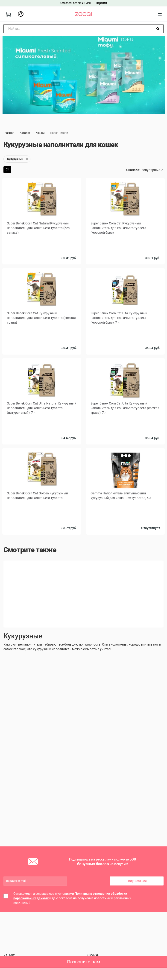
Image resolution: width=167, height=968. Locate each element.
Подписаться (137, 881)
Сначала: (133, 170)
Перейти (101, 3)
